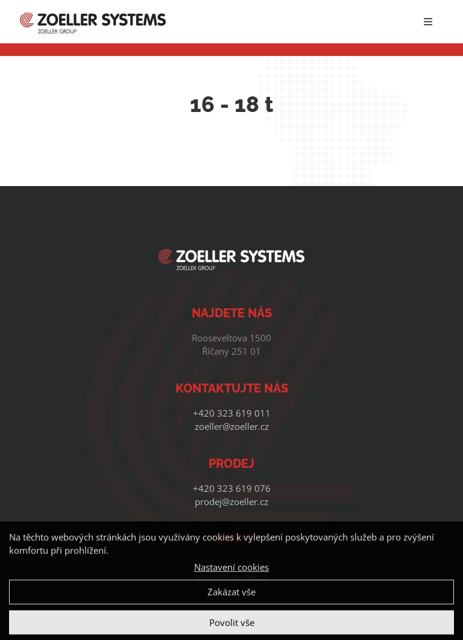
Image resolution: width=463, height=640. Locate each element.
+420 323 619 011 (232, 413)
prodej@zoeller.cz (231, 502)
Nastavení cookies (231, 571)
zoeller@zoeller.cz (232, 426)
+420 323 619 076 (232, 488)
